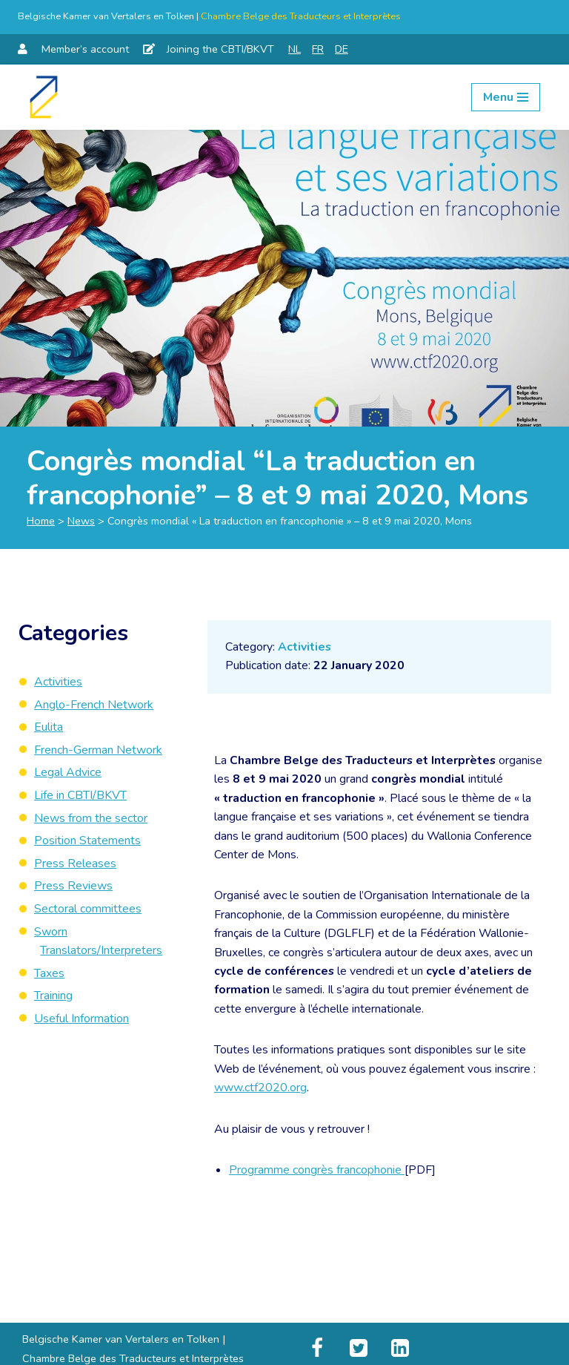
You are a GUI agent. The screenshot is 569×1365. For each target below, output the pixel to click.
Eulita (48, 727)
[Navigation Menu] (505, 97)
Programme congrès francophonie (317, 1172)
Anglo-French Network (93, 705)
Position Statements (87, 840)
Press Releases (75, 863)
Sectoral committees (88, 909)
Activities (305, 647)
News (81, 520)
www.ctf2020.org (260, 1090)
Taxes (49, 973)
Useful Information (81, 1018)
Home (41, 520)
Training (53, 995)
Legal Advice (68, 772)
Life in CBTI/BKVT (80, 795)
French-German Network (98, 750)
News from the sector (90, 818)
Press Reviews (73, 886)
